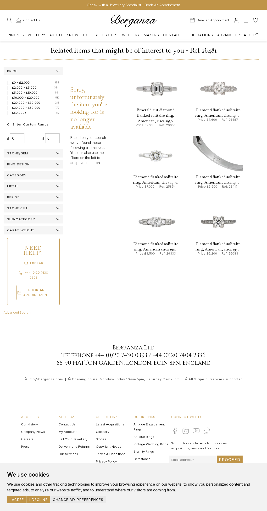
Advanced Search (17, 312)
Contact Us (67, 424)
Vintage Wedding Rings (151, 444)
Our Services (68, 454)
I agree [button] (17, 500)
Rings (13, 35)
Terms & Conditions (110, 454)
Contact (172, 35)
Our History (29, 424)
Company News (33, 432)
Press (25, 446)
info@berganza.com (45, 379)
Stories (101, 439)
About (56, 35)
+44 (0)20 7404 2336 (179, 355)
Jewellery (34, 35)
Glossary (102, 432)
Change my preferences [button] (78, 500)
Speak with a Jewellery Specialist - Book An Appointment (133, 5)
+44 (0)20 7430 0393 (121, 355)
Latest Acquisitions (110, 424)
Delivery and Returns (74, 446)
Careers (27, 439)
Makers (151, 35)
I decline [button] (38, 500)
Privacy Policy (106, 461)
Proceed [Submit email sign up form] (229, 459)
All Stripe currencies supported (216, 379)
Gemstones (142, 459)
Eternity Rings (144, 451)
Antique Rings (144, 437)
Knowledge (79, 35)
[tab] (33, 71)
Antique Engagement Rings (149, 426)
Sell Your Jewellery (117, 35)
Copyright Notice (108, 446)
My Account (68, 432)
